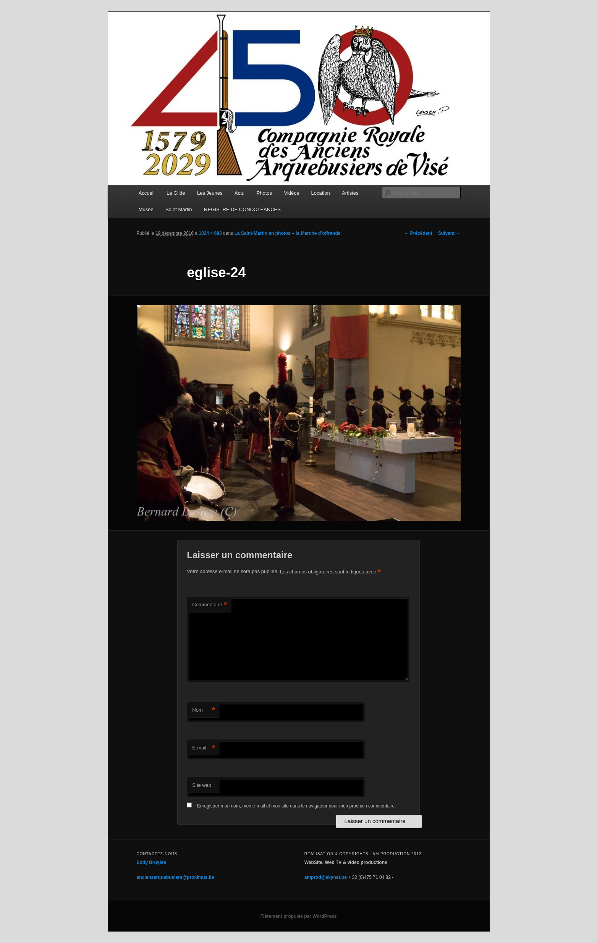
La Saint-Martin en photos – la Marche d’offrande (287, 233)
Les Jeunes (210, 193)
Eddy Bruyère (152, 862)
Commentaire (209, 604)
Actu (239, 193)
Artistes (350, 193)
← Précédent (418, 233)
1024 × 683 (210, 233)
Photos (264, 193)
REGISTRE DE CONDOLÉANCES (242, 209)
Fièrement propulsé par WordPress (298, 916)
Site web (201, 785)
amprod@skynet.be (325, 877)
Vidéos (291, 193)
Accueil (147, 193)
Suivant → (449, 233)
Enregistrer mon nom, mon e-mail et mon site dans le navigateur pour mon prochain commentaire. (296, 806)
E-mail (203, 748)
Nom (203, 710)
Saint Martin (178, 209)
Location (320, 193)
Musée (146, 209)
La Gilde (176, 193)
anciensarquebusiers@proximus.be (175, 877)
